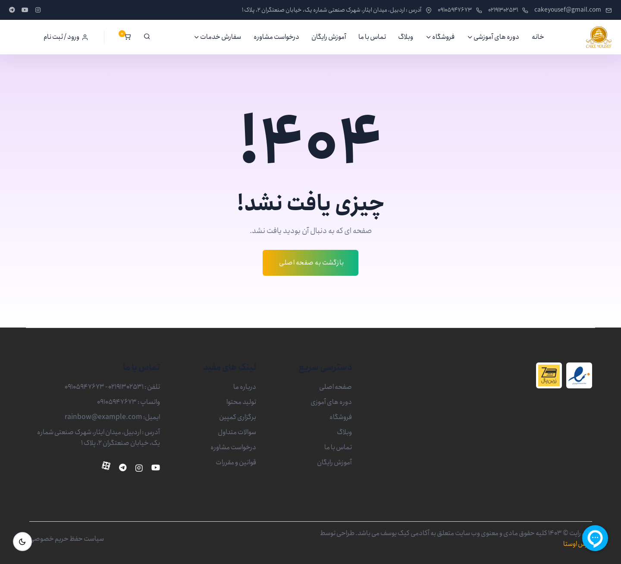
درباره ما (244, 386)
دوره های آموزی (331, 402)
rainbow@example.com (103, 417)
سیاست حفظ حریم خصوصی (66, 538)
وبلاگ (405, 37)
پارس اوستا (577, 544)
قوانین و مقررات (236, 462)
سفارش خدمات (220, 37)
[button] (66, 37)
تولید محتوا (241, 402)
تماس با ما (372, 37)
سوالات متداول (237, 432)
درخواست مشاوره (276, 37)
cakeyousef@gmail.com (573, 10)
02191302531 (508, 10)
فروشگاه (443, 37)
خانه (538, 37)
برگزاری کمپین (237, 417)
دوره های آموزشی (496, 37)
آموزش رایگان (328, 37)
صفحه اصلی (335, 386)
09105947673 (460, 10)
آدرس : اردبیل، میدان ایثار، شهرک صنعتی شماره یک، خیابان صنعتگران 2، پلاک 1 (337, 10)
